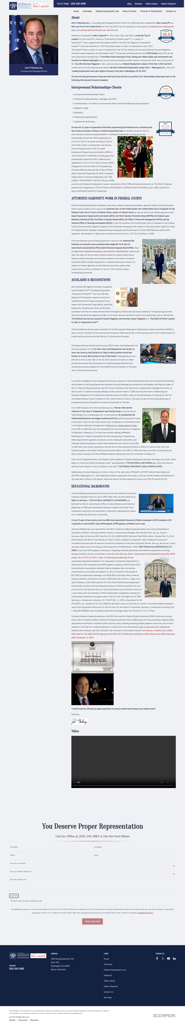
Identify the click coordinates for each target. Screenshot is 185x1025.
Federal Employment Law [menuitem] (107, 11)
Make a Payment (168, 3)
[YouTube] (168, 958)
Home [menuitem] (76, 11)
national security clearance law (93, 30)
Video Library (151, 3)
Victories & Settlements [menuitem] (151, 11)
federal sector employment (162, 26)
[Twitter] (163, 958)
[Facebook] (157, 958)
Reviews (138, 3)
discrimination (109, 251)
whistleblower (122, 251)
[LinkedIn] (174, 958)
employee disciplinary (93, 251)
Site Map (107, 997)
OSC (121, 219)
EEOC (108, 152)
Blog (129, 3)
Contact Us (108, 992)
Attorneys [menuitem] (87, 11)
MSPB (103, 134)
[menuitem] (12, 1020)
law (108, 30)
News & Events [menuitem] (129, 11)
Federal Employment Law (115, 970)
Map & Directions (58, 969)
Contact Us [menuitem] (171, 11)
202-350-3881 (78, 3)
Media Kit (108, 975)
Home (106, 959)
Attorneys (108, 964)
